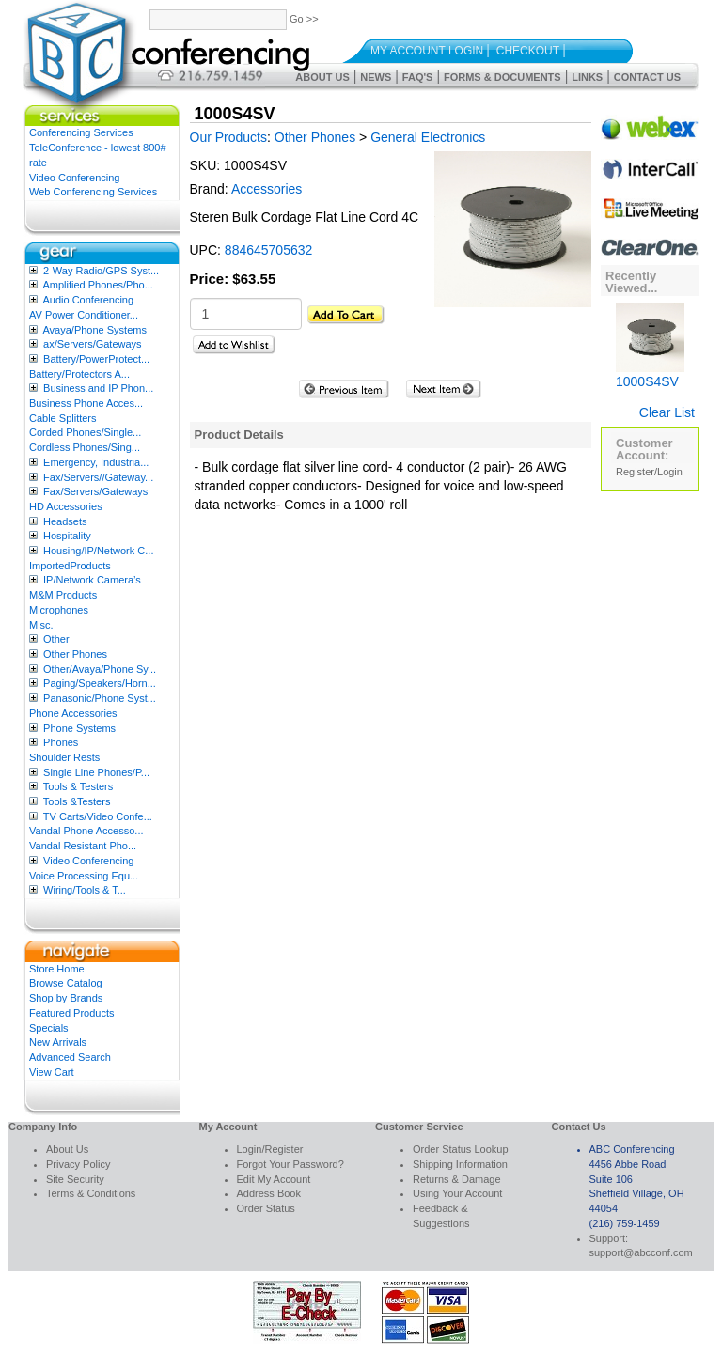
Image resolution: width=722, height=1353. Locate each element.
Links (587, 77)
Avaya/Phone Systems (94, 329)
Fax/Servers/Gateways (95, 491)
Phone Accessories (73, 713)
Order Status (266, 1208)
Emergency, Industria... (96, 462)
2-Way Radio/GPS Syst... (101, 270)
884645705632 (268, 249)
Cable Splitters (63, 418)
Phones (60, 742)
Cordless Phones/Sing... (84, 447)
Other (56, 639)
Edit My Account (274, 1179)
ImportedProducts (70, 565)
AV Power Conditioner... (83, 314)
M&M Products (63, 594)
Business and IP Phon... (98, 388)
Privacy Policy (78, 1164)
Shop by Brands (65, 997)
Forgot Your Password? (290, 1164)
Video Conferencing (74, 177)
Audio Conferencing (87, 299)
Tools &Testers (77, 801)
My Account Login (426, 50)
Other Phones (75, 654)
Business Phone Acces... (86, 403)
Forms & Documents (502, 77)
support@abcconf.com (641, 1252)
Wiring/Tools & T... (84, 889)
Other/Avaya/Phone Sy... (99, 669)
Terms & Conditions (90, 1193)
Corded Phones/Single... (85, 432)
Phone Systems (79, 728)
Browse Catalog (65, 982)
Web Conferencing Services (93, 191)
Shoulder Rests (64, 757)
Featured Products (72, 1013)
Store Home (57, 968)
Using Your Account (457, 1193)
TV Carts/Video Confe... (97, 816)
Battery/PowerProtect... (96, 359)
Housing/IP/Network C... (98, 550)
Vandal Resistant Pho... (82, 845)
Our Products (228, 137)
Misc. (41, 624)
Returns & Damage (457, 1179)
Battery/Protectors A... (79, 374)
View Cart (51, 1072)
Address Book (269, 1193)
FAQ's (417, 77)
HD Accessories (65, 506)
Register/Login (649, 471)
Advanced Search (70, 1057)
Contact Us (647, 77)
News (375, 77)
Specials (49, 1028)
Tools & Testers (78, 786)
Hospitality (67, 535)
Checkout (527, 50)
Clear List (667, 412)
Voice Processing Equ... (83, 875)
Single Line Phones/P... (96, 772)
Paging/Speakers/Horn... (99, 683)
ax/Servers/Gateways (92, 344)
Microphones (58, 609)
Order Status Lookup (461, 1149)
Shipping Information (460, 1164)
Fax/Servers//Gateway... (98, 477)
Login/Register (270, 1149)
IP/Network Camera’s (92, 579)
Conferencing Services (81, 132)
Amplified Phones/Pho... (97, 284)
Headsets (64, 521)
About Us (322, 77)
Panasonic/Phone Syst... (99, 698)
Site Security (75, 1179)
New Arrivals (57, 1042)
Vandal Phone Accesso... (86, 830)
